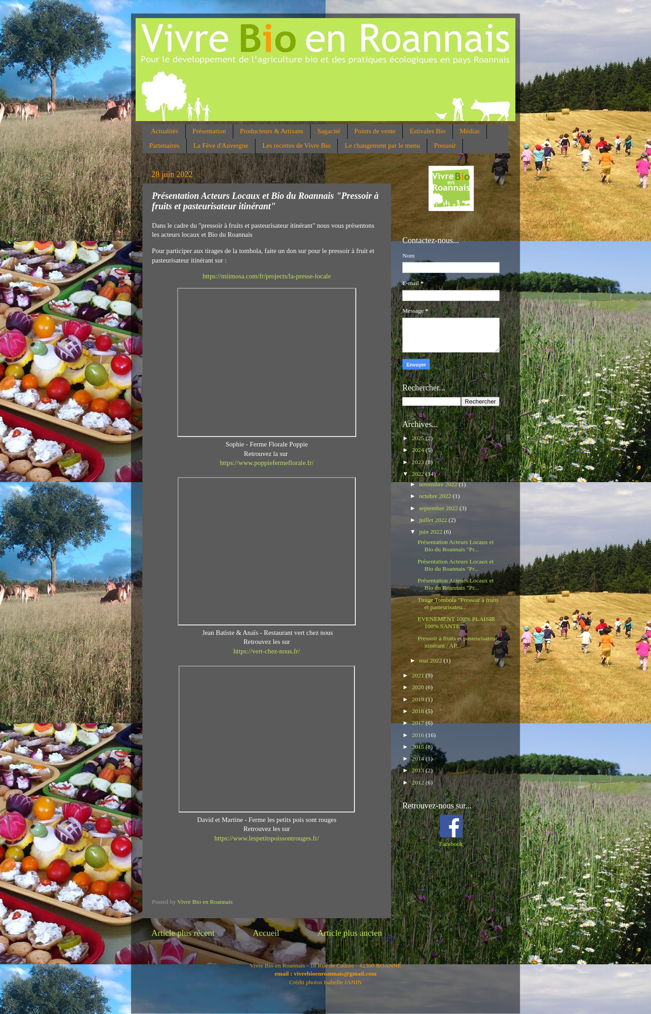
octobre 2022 (436, 496)
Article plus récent (183, 933)
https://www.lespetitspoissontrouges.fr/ (266, 838)
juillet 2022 (433, 519)
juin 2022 (431, 531)
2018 (418, 711)
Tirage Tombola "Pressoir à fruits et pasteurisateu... (458, 603)
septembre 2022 (439, 508)
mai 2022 (431, 660)
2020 (418, 687)
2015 (418, 746)
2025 (418, 438)
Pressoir (445, 145)
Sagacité (328, 131)
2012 (418, 782)
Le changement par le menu (382, 145)
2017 (418, 722)
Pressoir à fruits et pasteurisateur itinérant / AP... (457, 642)
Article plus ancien (349, 933)
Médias (470, 131)
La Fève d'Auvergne (221, 145)
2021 (418, 675)
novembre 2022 (439, 484)
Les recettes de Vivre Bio (296, 145)
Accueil (266, 933)
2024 (418, 449)
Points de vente (375, 131)
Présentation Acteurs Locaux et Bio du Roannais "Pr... (456, 546)
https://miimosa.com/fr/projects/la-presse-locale (267, 276)
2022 (418, 473)
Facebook (450, 843)
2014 (418, 758)
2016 (418, 735)
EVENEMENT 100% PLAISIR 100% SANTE (456, 622)
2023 (418, 462)
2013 (418, 770)
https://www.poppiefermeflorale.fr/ (267, 462)
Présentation (209, 131)
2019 (418, 699)
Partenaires (164, 145)
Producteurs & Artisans (271, 131)
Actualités (165, 131)
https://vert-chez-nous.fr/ (266, 651)
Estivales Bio (428, 131)
